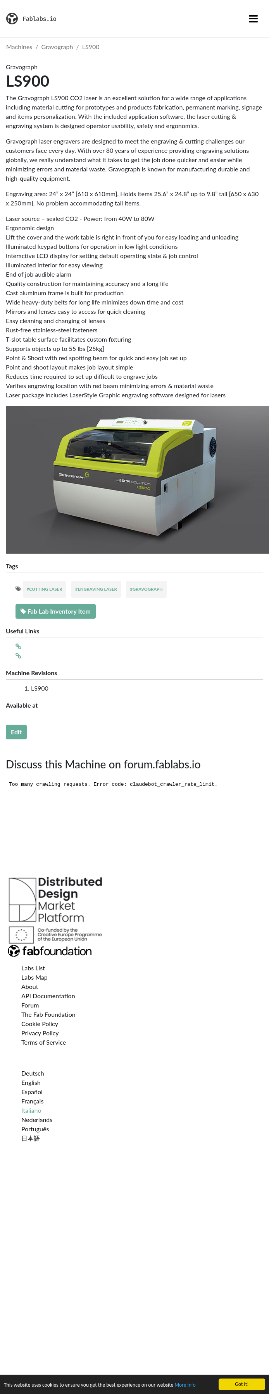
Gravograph (57, 46)
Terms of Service (43, 1042)
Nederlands (36, 1119)
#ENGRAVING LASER (96, 589)
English (31, 1082)
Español (32, 1091)
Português (35, 1128)
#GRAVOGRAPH (146, 589)
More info (184, 1385)
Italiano (31, 1110)
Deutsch (32, 1073)
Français (32, 1101)
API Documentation (48, 995)
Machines (19, 46)
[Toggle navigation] (253, 18)
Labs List (33, 968)
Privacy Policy (40, 1033)
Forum (30, 1005)
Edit (16, 731)
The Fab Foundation (48, 1014)
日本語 (30, 1138)
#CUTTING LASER (44, 589)
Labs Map (34, 977)
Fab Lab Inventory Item (56, 611)
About (29, 986)
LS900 (91, 46)
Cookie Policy (39, 1023)
